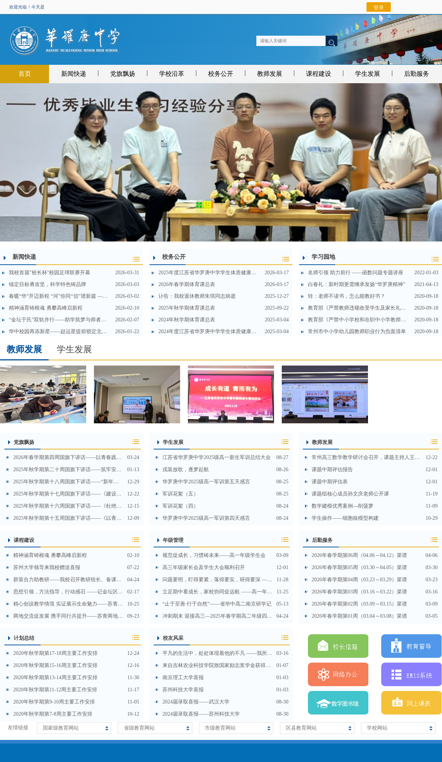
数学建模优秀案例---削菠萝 (342, 506)
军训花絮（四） (180, 506)
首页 (24, 73)
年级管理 (173, 540)
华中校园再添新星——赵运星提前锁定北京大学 (60, 331)
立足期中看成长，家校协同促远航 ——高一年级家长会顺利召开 (217, 592)
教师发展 (269, 73)
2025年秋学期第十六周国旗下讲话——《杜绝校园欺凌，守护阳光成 (68, 506)
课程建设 (318, 73)
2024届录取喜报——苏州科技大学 (201, 714)
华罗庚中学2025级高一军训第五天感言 (206, 481)
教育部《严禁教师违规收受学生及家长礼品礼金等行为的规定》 (359, 308)
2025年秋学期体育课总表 (186, 308)
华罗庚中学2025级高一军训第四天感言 (206, 518)
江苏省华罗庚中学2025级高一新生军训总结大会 (216, 457)
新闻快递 (73, 73)
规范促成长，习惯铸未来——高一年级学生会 (214, 555)
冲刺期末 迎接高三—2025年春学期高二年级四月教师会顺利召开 (217, 616)
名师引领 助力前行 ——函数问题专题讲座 (355, 272)
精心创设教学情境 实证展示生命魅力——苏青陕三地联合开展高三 (68, 604)
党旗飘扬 (122, 73)
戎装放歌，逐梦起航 (185, 469)
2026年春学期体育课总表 (186, 284)
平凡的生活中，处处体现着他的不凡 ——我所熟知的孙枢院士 (217, 653)
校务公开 (220, 73)
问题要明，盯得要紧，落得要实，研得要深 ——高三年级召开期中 (217, 579)
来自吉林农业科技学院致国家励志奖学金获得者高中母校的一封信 (217, 665)
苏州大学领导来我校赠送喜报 (46, 567)
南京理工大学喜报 (183, 677)
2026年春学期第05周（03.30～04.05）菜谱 (359, 567)
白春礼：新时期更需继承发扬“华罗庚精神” (356, 284)
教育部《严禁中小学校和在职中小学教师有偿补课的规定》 (359, 319)
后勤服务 (416, 73)
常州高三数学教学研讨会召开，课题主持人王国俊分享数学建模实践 (367, 457)
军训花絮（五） (180, 494)
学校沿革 (171, 73)
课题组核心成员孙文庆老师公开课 (350, 494)
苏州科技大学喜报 (183, 689)
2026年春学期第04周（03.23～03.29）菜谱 (359, 579)
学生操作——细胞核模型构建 (345, 518)
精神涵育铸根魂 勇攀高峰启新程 (46, 308)
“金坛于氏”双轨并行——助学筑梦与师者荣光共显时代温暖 (60, 319)
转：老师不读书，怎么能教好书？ (346, 296)
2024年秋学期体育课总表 (186, 319)
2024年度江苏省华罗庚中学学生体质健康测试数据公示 (209, 331)
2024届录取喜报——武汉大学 (195, 702)
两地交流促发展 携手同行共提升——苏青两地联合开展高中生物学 (68, 616)
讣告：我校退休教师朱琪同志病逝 (197, 296)
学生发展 (367, 73)
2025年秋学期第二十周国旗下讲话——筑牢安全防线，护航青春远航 (68, 469)
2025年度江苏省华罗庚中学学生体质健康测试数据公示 (209, 272)
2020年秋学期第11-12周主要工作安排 (55, 689)
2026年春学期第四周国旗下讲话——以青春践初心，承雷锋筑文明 (68, 457)
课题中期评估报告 (332, 469)
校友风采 (173, 638)
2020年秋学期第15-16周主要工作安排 (55, 665)
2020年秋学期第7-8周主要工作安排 (52, 714)
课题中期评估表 (330, 481)
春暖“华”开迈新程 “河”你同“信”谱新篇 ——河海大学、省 (60, 296)
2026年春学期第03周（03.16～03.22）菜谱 (359, 592)
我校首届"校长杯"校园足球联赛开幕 (49, 272)
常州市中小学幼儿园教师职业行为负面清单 (357, 331)
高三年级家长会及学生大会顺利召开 (203, 567)
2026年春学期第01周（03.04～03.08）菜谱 (359, 616)
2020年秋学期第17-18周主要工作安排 (55, 653)
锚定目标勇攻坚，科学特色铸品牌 (47, 284)
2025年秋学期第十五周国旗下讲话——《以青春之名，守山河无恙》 (68, 518)
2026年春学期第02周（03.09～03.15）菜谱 (359, 604)
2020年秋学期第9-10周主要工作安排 (54, 702)
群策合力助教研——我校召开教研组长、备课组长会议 (68, 579)
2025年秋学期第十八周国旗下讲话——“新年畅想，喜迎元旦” (68, 481)
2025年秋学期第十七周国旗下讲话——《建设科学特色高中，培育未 (68, 494)
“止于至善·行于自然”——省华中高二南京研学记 (216, 604)
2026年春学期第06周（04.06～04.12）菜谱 (359, 555)
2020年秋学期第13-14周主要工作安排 (55, 677)
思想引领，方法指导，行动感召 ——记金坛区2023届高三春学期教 (68, 592)
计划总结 (24, 638)
